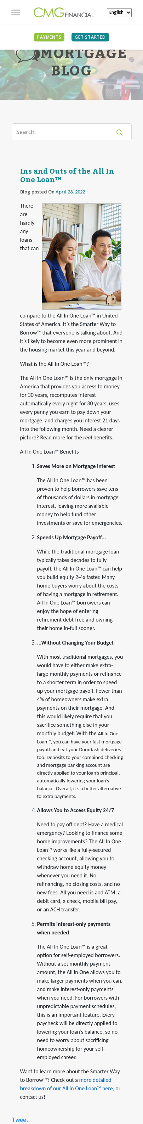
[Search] (66, 131)
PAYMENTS (49, 37)
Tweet (20, 1120)
